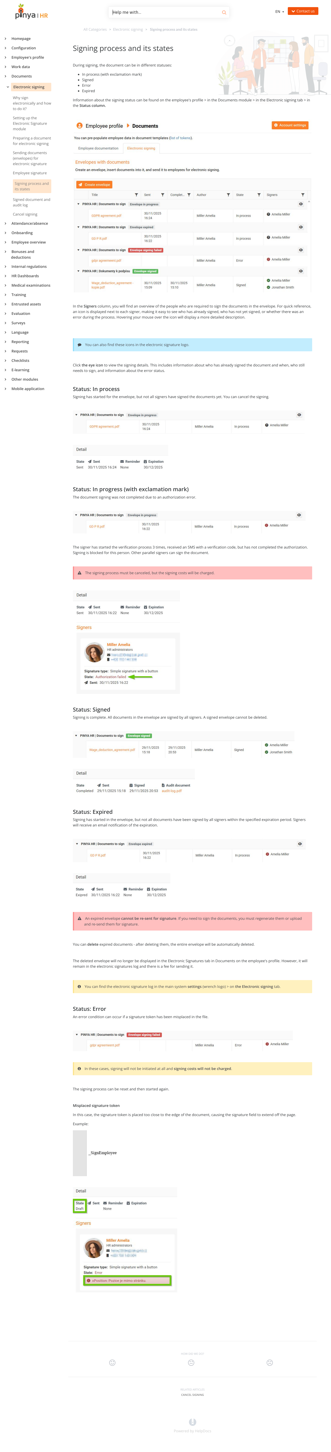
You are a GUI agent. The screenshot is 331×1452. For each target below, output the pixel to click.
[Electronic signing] (127, 29)
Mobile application (27, 388)
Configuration (23, 47)
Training (18, 294)
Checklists (20, 360)
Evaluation (20, 313)
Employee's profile (27, 57)
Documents (21, 76)
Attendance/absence (29, 223)
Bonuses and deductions (22, 254)
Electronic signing (28, 86)
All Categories (95, 29)
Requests (19, 351)
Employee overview (28, 242)
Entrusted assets (26, 304)
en (278, 11)
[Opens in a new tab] (192, 1421)
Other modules (24, 379)
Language (20, 332)
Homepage (21, 38)
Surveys (18, 322)
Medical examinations (30, 285)
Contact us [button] (303, 11)
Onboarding (22, 232)
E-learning (20, 369)
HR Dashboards (25, 275)
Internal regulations (29, 266)
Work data (20, 66)
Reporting (20, 341)
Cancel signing (192, 1395)
